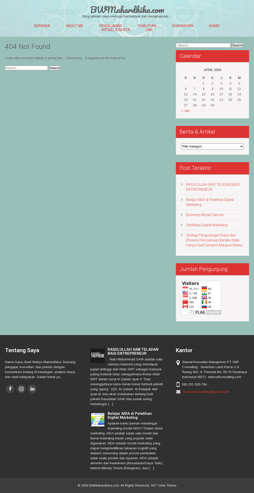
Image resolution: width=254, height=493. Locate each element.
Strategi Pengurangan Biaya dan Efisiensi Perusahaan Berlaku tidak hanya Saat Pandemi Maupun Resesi (214, 240)
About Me (74, 26)
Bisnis (214, 26)
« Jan (185, 111)
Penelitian (147, 26)
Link (149, 30)
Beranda (42, 26)
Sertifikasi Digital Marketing (206, 225)
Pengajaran (110, 26)
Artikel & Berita (115, 30)
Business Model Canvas (205, 215)
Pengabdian (182, 26)
